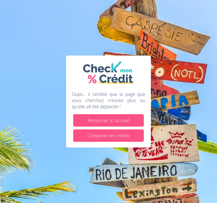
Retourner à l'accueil (108, 120)
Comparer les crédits (108, 136)
